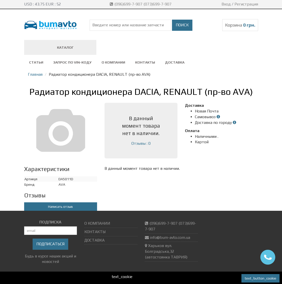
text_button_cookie (260, 278)
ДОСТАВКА (174, 62)
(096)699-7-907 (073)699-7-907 (141, 4)
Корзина (240, 25)
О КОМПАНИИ (113, 62)
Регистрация (246, 4)
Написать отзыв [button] (60, 207)
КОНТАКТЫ (145, 62)
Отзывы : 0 (141, 143)
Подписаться (50, 244)
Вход (226, 4)
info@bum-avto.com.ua (170, 237)
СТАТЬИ (36, 62)
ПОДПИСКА (50, 222)
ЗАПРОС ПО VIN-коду (72, 62)
